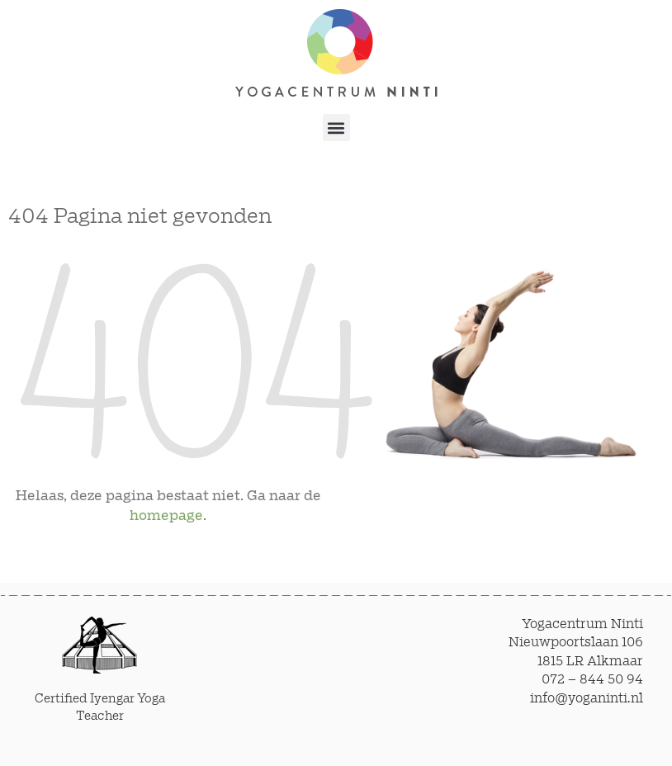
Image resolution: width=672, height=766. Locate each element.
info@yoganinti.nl (586, 699)
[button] (336, 127)
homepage (166, 515)
